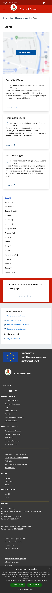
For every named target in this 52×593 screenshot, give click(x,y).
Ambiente (8, 461)
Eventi (7, 497)
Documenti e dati (11, 420)
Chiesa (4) (8, 215)
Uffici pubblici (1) (11, 272)
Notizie (7, 478)
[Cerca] (47, 9)
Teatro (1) (8, 268)
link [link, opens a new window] (46, 580)
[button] (26, 589)
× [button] (49, 568)
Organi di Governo (11, 400)
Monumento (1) (10, 233)
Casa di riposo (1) (11, 211)
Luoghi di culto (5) (11, 228)
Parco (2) (8, 246)
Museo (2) (8, 237)
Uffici (7, 407)
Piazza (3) (8, 250)
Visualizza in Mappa (26, 52)
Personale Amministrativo (14, 417)
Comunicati (9, 481)
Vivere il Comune (16, 18)
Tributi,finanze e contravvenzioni (16, 457)
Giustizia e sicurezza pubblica (15, 454)
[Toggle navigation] (4, 9)
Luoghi (27, 18)
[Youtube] (10, 391)
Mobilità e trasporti (11, 444)
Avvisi (7, 484)
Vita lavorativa (10, 437)
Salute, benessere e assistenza (16, 464)
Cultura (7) (9, 224)
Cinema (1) (9, 219)
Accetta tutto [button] (18, 585)
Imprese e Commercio (12, 441)
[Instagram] (16, 391)
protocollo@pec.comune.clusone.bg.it (19, 526)
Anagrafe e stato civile (13, 431)
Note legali (9, 565)
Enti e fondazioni (11, 410)
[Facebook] (5, 391)
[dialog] (26, 579)
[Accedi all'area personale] (44, 2)
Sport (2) (8, 263)
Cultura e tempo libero (13, 434)
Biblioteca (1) (9, 206)
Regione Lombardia (10, 2)
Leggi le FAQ (9, 545)
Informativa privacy (12, 562)
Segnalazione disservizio (13, 542)
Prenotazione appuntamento (15, 538)
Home (5, 18)
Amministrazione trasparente (15, 558)
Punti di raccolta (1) (12, 255)
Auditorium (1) (10, 202)
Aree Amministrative (12, 404)
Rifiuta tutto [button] (34, 585)
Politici (7, 414)
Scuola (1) (8, 259)
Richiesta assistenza (12, 548)
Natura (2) (8, 241)
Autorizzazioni (10, 467)
